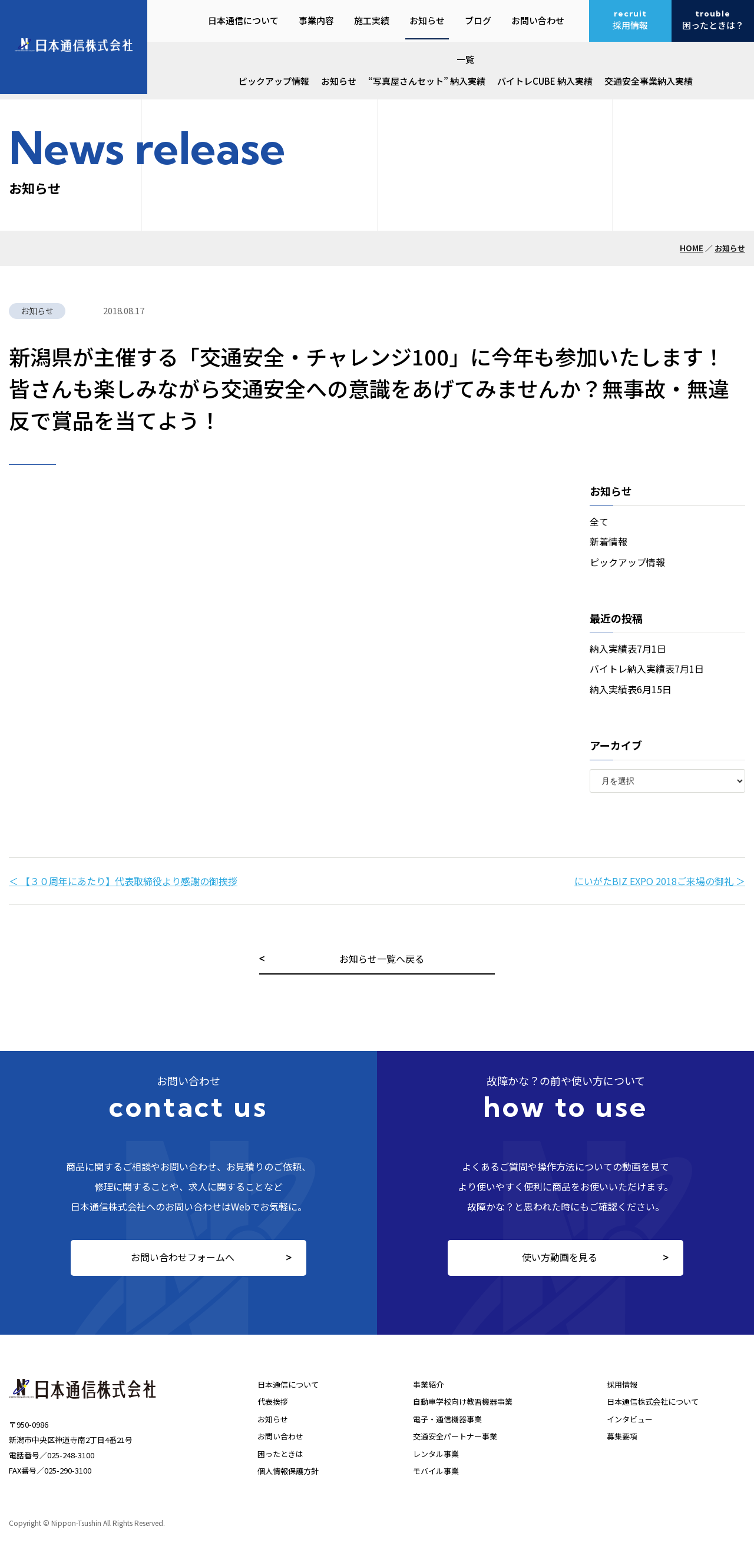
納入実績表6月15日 (631, 689)
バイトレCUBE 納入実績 (545, 81)
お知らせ (338, 81)
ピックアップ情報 (274, 81)
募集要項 (622, 1436)
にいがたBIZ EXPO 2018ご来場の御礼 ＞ (659, 881)
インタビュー (630, 1419)
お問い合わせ (280, 1436)
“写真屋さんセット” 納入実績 (426, 81)
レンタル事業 (436, 1453)
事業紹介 (428, 1384)
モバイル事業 (436, 1470)
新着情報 (608, 541)
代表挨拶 (272, 1401)
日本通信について (288, 1384)
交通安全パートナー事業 (455, 1436)
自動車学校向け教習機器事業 (462, 1401)
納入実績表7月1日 (628, 648)
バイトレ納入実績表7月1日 (647, 668)
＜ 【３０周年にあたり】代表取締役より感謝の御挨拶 (123, 881)
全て (599, 521)
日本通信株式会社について (653, 1401)
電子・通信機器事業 (447, 1419)
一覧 (465, 59)
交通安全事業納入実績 (648, 81)
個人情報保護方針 (288, 1470)
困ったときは (280, 1453)
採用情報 (622, 1384)
